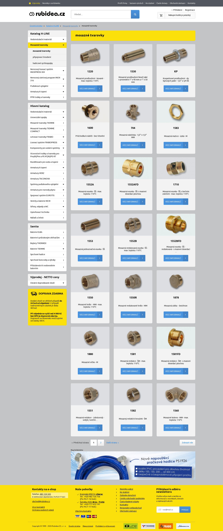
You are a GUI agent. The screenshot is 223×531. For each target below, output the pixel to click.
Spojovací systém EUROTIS (48, 195)
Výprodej (36, 3)
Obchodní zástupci (177, 3)
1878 (176, 297)
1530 (133, 71)
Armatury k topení (48, 91)
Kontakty (191, 3)
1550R (133, 297)
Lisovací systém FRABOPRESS (48, 142)
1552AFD (133, 184)
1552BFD (176, 241)
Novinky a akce (126, 489)
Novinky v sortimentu (51, 3)
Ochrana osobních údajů (43, 510)
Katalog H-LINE (52, 26)
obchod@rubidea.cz (41, 501)
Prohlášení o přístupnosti (105, 526)
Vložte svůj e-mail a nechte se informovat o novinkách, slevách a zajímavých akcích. (169, 498)
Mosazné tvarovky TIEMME (48, 123)
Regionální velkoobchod (131, 508)
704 (133, 128)
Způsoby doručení (128, 495)
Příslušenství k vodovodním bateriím (48, 266)
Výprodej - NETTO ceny (44, 277)
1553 (90, 241)
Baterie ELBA (48, 232)
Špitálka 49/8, (92, 502)
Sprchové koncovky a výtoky (48, 260)
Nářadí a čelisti (48, 217)
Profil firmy (122, 3)
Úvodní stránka (36, 26)
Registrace (190, 10)
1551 (90, 411)
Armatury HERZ (48, 173)
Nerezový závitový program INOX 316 (48, 79)
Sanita (34, 226)
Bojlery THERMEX (48, 243)
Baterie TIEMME (48, 249)
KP (176, 71)
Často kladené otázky (129, 501)
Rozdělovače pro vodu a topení (48, 162)
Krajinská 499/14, (91, 494)
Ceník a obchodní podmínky (132, 498)
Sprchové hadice (48, 254)
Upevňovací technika (48, 212)
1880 (90, 354)
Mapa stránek (88, 526)
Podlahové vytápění (48, 86)
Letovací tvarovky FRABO (48, 137)
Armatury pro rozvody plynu (48, 190)
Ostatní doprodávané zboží (48, 283)
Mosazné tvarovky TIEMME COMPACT (48, 129)
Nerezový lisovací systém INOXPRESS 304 (48, 70)
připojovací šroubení (42, 57)
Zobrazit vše (187, 443)
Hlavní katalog (39, 106)
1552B (133, 241)
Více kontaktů (38, 507)
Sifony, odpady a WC (48, 206)
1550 (90, 297)
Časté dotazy (161, 3)
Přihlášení (177, 10)
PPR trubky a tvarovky (48, 97)
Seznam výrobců (136, 3)
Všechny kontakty (83, 511)
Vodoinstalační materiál (48, 39)
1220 (90, 71)
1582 (133, 411)
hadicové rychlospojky (43, 63)
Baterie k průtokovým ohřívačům (48, 237)
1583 (176, 128)
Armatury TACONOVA (48, 178)
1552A (90, 184)
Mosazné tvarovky (70, 26)
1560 (176, 411)
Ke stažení (150, 3)
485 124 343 (45, 494)
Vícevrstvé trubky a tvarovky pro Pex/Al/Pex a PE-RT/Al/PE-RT (48, 155)
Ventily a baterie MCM (48, 201)
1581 (133, 354)
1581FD (175, 354)
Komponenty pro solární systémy (48, 148)
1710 (176, 184)
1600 (90, 128)
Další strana (111, 443)
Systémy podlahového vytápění (48, 184)
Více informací (91, 88)
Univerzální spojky (48, 117)
